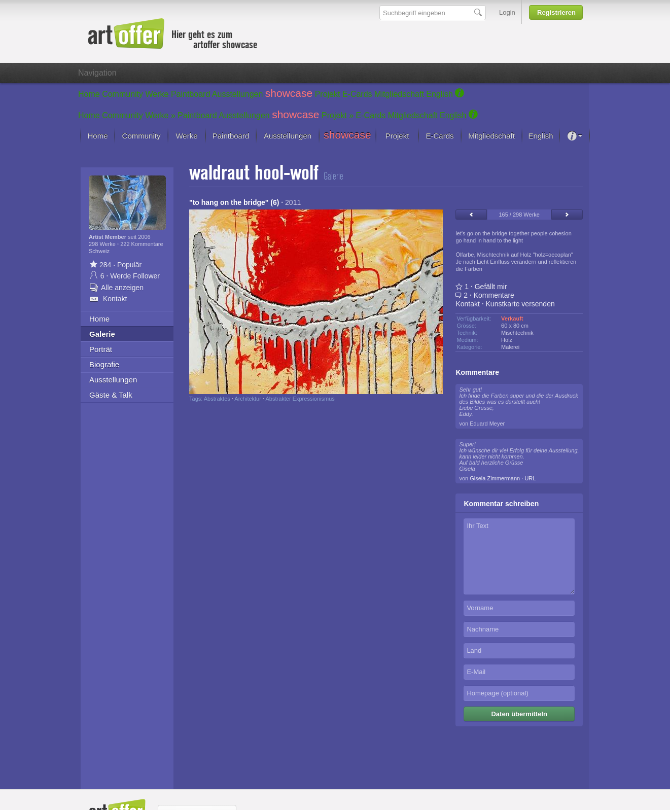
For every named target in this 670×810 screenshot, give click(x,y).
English (439, 94)
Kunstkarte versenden (520, 304)
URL (530, 478)
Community (122, 94)
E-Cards (357, 94)
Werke (157, 94)
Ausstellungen (237, 94)
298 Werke (103, 244)
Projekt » (338, 115)
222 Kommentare (141, 244)
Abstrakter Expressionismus (299, 399)
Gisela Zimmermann (495, 478)
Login (507, 12)
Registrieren (556, 12)
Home (89, 94)
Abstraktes (217, 399)
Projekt (327, 94)
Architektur (247, 399)
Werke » (160, 115)
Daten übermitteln (519, 714)
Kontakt (467, 304)
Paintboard (190, 94)
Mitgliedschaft (399, 94)
